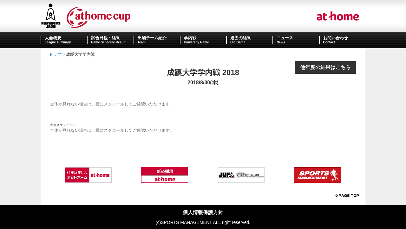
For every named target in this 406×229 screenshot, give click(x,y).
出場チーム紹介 (152, 37)
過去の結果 (240, 37)
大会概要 (53, 37)
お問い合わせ (335, 37)
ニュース (285, 37)
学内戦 (190, 37)
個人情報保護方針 (203, 212)
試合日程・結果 (105, 37)
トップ (55, 54)
